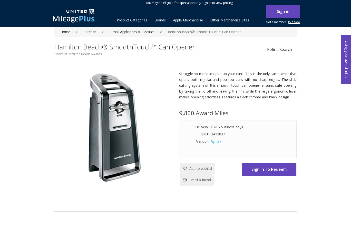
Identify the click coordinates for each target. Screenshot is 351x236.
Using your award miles (346, 59)
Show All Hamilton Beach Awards (78, 54)
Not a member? (283, 22)
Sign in (283, 11)
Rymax (216, 141)
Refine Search (279, 49)
